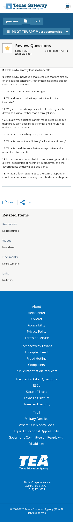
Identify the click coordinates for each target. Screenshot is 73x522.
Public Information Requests (36, 371)
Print (11, 202)
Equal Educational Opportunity (36, 431)
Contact (36, 319)
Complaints (36, 365)
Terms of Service (36, 338)
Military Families (36, 419)
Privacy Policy (36, 331)
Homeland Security (36, 404)
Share (29, 202)
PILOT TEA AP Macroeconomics (34, 31)
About (36, 306)
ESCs (36, 385)
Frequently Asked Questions (36, 379)
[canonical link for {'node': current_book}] (26, 21)
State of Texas (36, 392)
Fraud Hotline (37, 358)
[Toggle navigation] (68, 6)
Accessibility (36, 325)
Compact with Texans (36, 346)
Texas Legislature (37, 398)
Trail (36, 412)
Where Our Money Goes (36, 425)
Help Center (36, 313)
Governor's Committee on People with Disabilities (36, 440)
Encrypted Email (36, 352)
